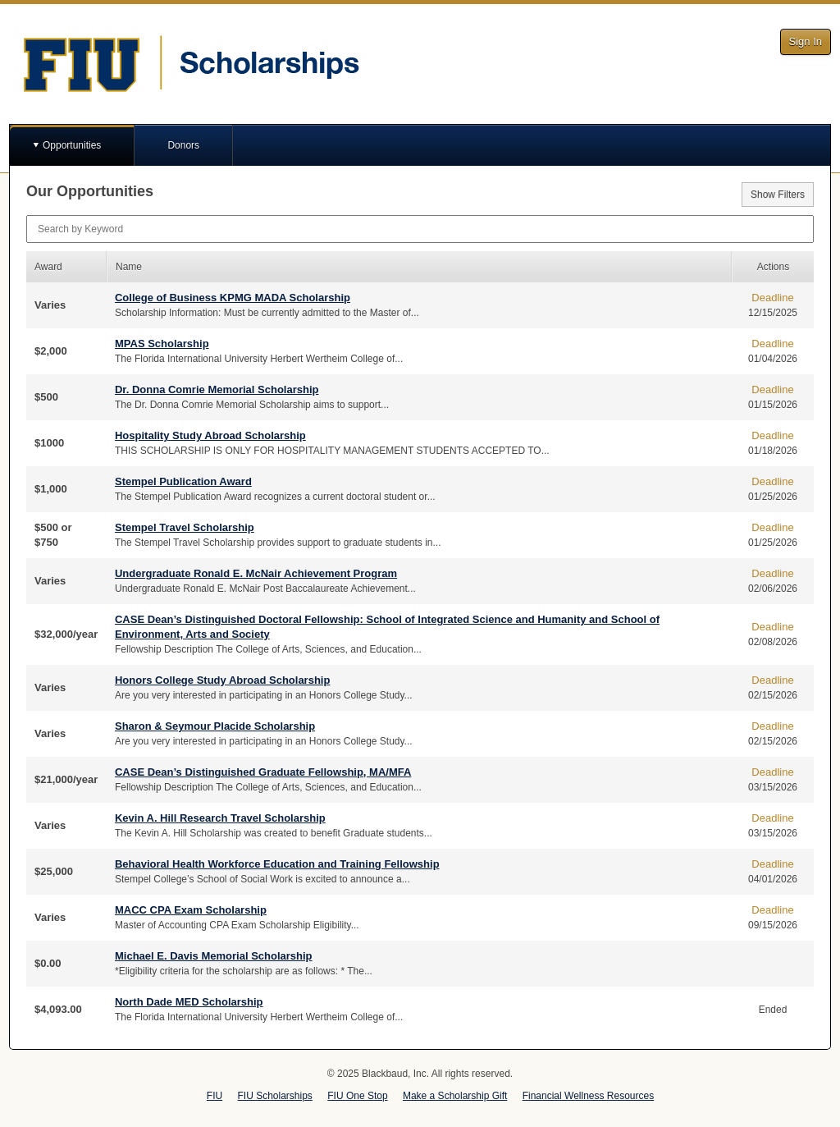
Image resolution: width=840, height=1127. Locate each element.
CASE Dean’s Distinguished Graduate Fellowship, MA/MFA (263, 772)
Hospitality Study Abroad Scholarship (210, 435)
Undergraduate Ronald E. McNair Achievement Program (256, 573)
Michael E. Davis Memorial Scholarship (214, 956)
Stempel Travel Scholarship (184, 527)
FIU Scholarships (275, 1096)
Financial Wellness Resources (589, 1096)
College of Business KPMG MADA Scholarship (232, 297)
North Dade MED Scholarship (189, 1002)
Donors (183, 145)
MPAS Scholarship (162, 343)
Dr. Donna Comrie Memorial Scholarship (217, 389)
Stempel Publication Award (183, 481)
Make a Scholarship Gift (455, 1096)
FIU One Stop (357, 1096)
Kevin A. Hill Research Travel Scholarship (220, 818)
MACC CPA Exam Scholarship (191, 910)
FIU (214, 1096)
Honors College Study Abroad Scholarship (222, 680)
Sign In (805, 41)
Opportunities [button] (72, 145)
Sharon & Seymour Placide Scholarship (215, 726)
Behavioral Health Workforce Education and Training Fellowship (277, 864)
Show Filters (778, 194)
